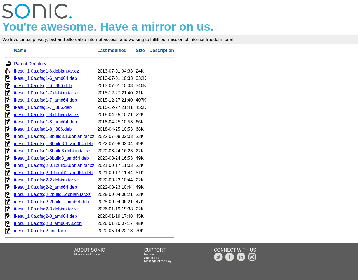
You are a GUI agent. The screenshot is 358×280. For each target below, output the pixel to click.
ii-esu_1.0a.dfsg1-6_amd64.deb (45, 78)
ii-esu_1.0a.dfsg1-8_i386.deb (43, 129)
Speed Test (151, 257)
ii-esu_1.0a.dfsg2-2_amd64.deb (45, 187)
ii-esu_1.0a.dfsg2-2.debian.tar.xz (46, 180)
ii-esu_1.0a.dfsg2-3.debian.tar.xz (46, 209)
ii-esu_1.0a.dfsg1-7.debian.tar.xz (46, 92)
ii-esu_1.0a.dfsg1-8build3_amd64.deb (51, 158)
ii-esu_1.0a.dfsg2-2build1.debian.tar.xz (52, 194)
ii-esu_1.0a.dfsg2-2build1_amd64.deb (51, 201)
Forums (149, 254)
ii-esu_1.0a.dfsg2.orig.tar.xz (41, 230)
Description (161, 50)
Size (140, 50)
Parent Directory (30, 63)
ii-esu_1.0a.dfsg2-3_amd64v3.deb (48, 223)
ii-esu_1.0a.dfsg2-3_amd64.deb (45, 216)
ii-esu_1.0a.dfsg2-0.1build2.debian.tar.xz (54, 165)
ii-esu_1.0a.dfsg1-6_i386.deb (43, 85)
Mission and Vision (87, 254)
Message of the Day (157, 261)
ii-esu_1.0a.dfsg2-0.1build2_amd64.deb (53, 172)
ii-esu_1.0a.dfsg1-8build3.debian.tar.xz (52, 151)
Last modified (111, 50)
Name (20, 50)
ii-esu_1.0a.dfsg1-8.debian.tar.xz (46, 114)
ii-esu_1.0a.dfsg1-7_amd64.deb (45, 100)
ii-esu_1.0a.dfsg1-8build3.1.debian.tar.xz (54, 136)
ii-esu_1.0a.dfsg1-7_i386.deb (43, 107)
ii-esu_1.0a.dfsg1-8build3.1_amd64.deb (53, 143)
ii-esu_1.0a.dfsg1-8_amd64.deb (45, 121)
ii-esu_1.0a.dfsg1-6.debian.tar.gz (46, 71)
